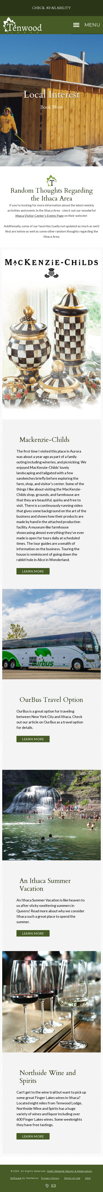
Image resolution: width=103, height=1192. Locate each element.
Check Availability (51, 8)
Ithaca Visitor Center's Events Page (39, 215)
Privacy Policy (50, 1178)
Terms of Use (72, 1178)
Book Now (51, 107)
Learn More (33, 571)
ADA (88, 1178)
